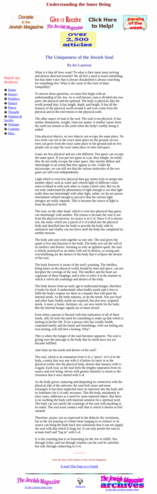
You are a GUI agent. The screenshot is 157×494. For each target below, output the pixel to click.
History (13, 94)
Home (12, 90)
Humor (12, 103)
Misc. (11, 133)
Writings (13, 124)
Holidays (14, 98)
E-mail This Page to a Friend (79, 466)
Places (12, 107)
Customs (13, 129)
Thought (13, 112)
